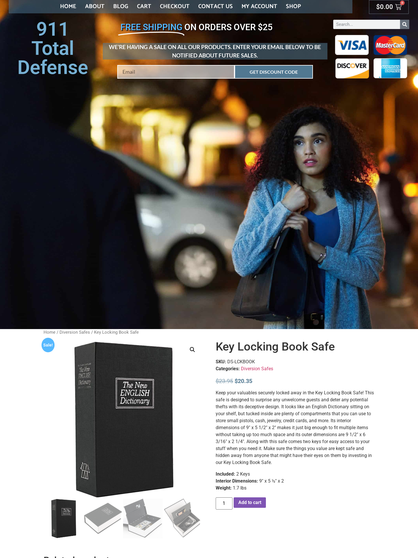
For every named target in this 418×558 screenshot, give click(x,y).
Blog (120, 6)
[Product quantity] (224, 503)
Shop (293, 6)
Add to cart (249, 502)
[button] (192, 349)
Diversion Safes (75, 332)
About (95, 6)
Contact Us (215, 6)
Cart (144, 6)
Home (68, 6)
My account (259, 6)
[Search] (404, 24)
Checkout (175, 6)
